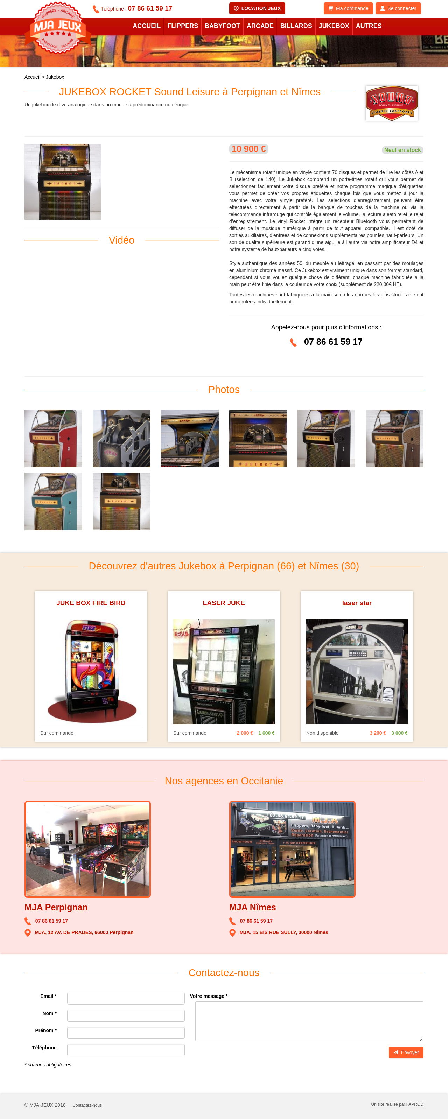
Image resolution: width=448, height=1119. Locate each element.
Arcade (260, 25)
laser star (357, 603)
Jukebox (334, 25)
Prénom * (45, 1030)
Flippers (182, 25)
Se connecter (398, 8)
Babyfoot (222, 25)
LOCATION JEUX (257, 8)
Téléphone (44, 1047)
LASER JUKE (224, 603)
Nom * (49, 1013)
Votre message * (209, 996)
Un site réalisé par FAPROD (397, 1104)
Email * (48, 996)
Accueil (147, 25)
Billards (296, 25)
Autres (369, 25)
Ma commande (348, 8)
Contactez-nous (87, 1105)
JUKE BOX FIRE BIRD (90, 603)
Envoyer (406, 1052)
